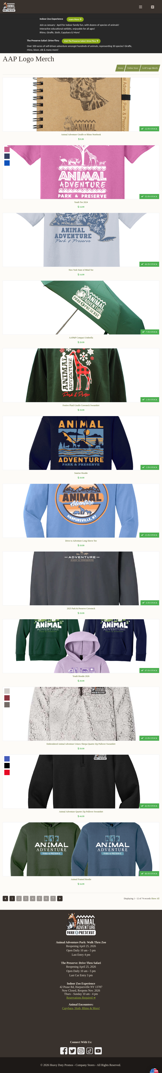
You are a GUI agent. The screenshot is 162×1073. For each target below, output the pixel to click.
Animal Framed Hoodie (81, 879)
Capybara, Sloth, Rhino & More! (81, 1008)
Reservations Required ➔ (81, 997)
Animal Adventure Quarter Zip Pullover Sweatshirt (81, 811)
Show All (155, 898)
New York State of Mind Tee (81, 270)
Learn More (75, 19)
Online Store (132, 68)
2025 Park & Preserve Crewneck (81, 608)
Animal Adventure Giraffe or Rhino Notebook (81, 134)
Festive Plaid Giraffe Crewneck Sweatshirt (81, 405)
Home (120, 68)
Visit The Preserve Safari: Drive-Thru (81, 41)
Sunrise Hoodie (81, 473)
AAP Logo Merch (150, 68)
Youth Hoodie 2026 (81, 676)
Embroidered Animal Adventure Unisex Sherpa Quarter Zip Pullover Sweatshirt (81, 744)
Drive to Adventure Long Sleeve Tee (81, 541)
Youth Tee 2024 (81, 202)
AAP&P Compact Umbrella (81, 337)
